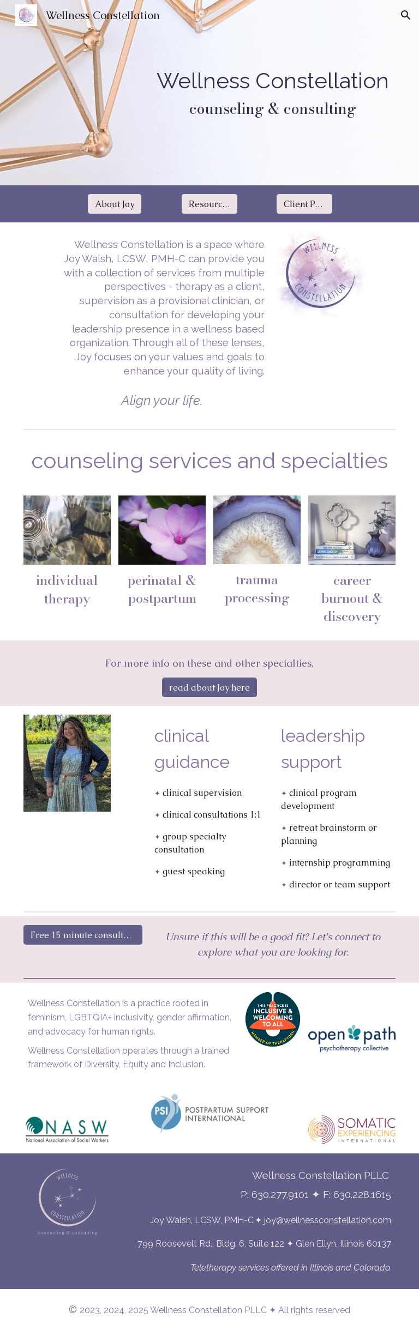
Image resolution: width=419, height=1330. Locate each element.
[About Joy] (114, 204)
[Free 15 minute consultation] (83, 935)
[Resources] (209, 204)
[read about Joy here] (209, 687)
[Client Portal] (304, 204)
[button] (406, 15)
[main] (273, 92)
